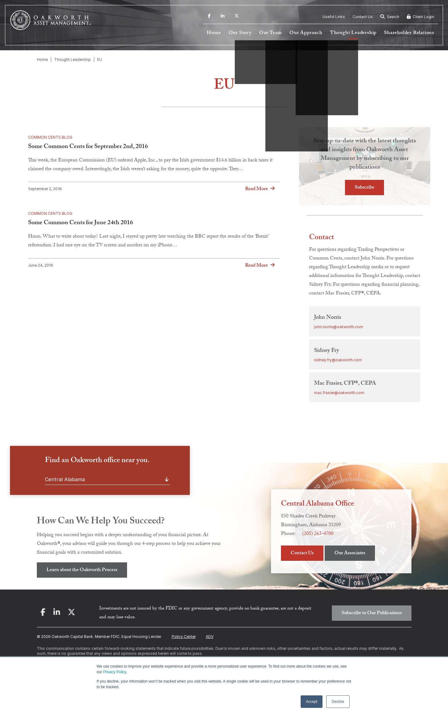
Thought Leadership (353, 33)
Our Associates (349, 553)
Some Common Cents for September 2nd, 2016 (88, 147)
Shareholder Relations (409, 33)
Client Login (420, 16)
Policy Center (184, 636)
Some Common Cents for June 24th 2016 (80, 223)
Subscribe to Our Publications (372, 613)
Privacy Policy (114, 672)
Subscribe (364, 188)
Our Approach (305, 33)
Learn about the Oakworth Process (82, 570)
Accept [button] (312, 701)
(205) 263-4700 (317, 534)
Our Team (270, 33)
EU (99, 59)
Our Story (240, 33)
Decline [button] (338, 701)
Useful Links (333, 16)
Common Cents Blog (50, 137)
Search (389, 16)
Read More (256, 189)
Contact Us (362, 16)
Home (214, 33)
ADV (210, 636)
